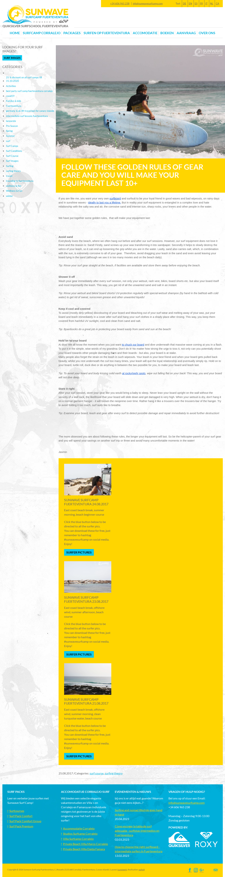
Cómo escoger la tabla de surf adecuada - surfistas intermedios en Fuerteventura (137, 830)
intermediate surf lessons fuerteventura (27, 116)
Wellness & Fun (14, 190)
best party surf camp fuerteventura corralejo (29, 91)
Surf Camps (12, 145)
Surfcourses (16, 810)
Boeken (167, 33)
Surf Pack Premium (21, 826)
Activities (11, 86)
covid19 (10, 95)
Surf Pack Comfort (21, 816)
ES (196, 3)
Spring (9, 130)
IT (206, 3)
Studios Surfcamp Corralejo (80, 833)
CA (217, 3)
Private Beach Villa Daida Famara (84, 849)
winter (9, 195)
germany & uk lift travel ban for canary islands (30, 110)
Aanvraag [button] (186, 33)
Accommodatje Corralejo (79, 828)
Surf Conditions (14, 150)
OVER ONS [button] (207, 33)
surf (8, 141)
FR (201, 3)
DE (184, 3)
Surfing (9, 166)
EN (190, 3)
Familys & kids (13, 100)
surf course (97, 773)
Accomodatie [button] (145, 33)
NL (211, 3)
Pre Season (12, 125)
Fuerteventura (13, 105)
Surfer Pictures (79, 552)
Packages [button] (72, 33)
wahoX (142, 869)
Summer (10, 135)
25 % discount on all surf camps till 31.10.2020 (24, 79)
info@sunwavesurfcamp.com (148, 3)
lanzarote (11, 120)
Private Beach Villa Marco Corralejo (85, 844)
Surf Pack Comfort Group (25, 821)
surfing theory (114, 773)
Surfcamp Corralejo (41, 33)
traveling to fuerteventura (19, 180)
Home (15, 33)
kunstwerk (122, 869)
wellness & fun (13, 185)
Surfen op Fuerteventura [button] (107, 33)
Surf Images (12, 57)
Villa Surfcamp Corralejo (78, 838)
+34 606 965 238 (119, 3)
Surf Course (12, 155)
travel (9, 175)
